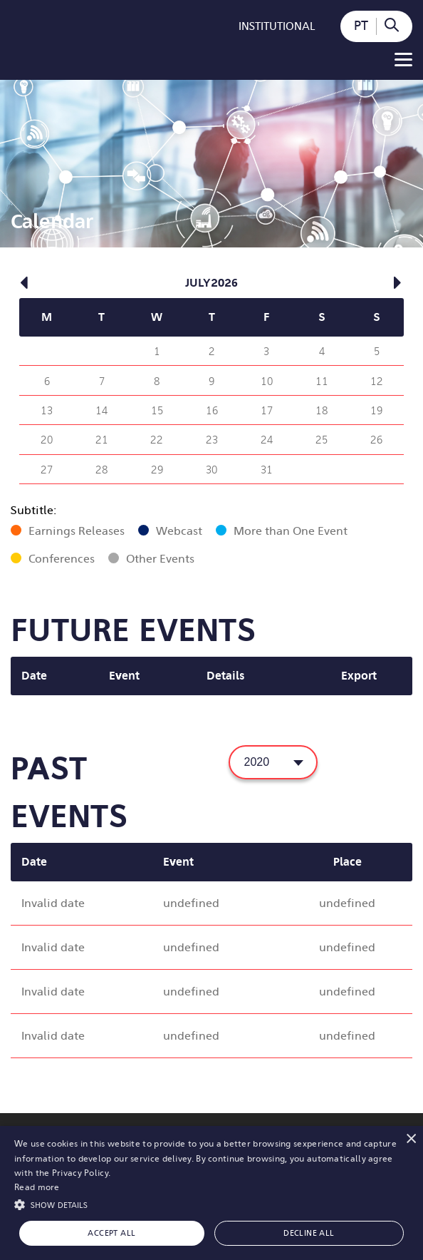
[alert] (211, 1193)
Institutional (277, 26)
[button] (211, 1203)
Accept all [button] (111, 1233)
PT (361, 26)
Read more (37, 1187)
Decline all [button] (308, 1233)
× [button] (410, 1138)
